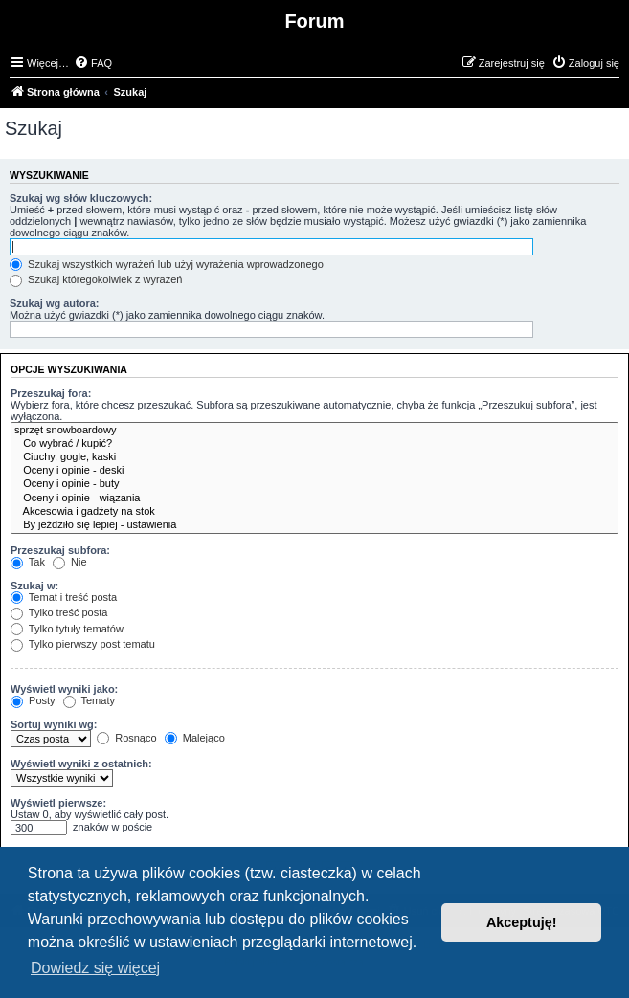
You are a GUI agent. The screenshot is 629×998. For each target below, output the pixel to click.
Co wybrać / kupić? (314, 444)
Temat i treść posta (64, 597)
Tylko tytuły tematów (67, 628)
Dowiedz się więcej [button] (95, 968)
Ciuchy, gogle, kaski (314, 457)
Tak (28, 561)
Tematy (89, 700)
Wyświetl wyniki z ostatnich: (81, 763)
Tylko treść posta (59, 612)
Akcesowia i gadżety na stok (314, 512)
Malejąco (195, 737)
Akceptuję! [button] (521, 922)
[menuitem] (93, 63)
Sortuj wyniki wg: (54, 724)
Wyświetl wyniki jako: (64, 689)
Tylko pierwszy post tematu (83, 644)
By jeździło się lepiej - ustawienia (314, 525)
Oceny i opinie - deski (314, 470)
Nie (70, 561)
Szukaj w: (34, 585)
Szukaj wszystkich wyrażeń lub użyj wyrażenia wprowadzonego (167, 264)
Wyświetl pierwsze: (58, 803)
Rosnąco (126, 737)
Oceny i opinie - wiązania (314, 498)
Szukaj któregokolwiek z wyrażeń (96, 279)
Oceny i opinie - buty (314, 484)
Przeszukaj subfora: (60, 550)
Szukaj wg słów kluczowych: (81, 198)
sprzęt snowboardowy (314, 430)
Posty (33, 700)
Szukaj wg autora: (55, 303)
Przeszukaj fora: (51, 393)
